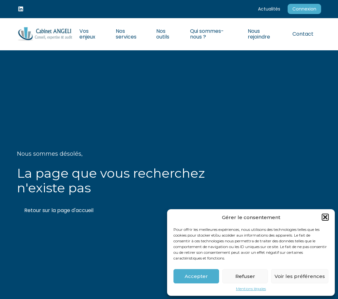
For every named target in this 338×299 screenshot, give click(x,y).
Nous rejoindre (259, 33)
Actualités (269, 9)
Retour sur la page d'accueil (58, 210)
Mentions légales (251, 289)
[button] (325, 217)
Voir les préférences (300, 276)
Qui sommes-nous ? (207, 33)
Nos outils (162, 33)
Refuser (245, 276)
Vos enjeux (87, 33)
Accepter (196, 276)
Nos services (126, 33)
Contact (302, 34)
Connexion (304, 9)
